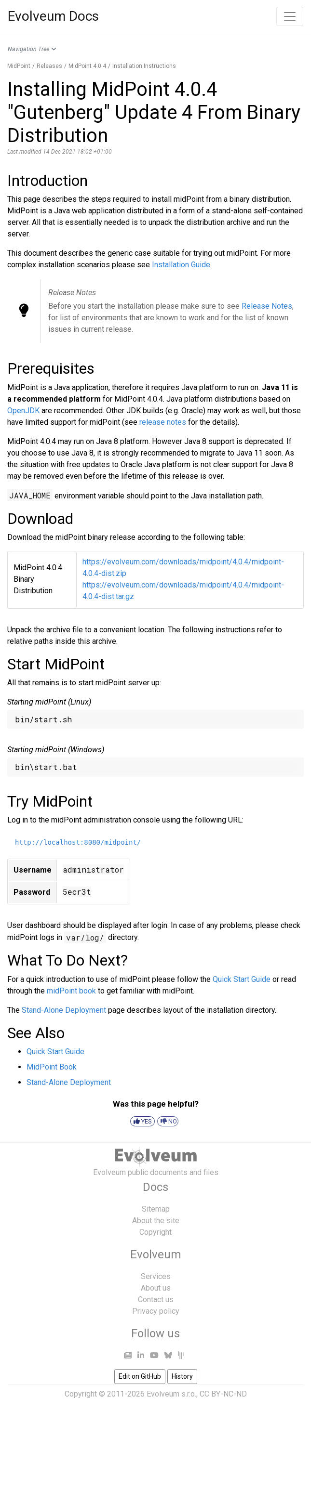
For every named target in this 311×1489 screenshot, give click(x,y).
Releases (49, 66)
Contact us (156, 1299)
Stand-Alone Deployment (64, 1010)
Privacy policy (155, 1311)
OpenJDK (23, 410)
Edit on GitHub (140, 1376)
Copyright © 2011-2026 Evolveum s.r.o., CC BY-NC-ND (156, 1393)
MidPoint (18, 66)
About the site (155, 1220)
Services (156, 1276)
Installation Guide (181, 264)
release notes (162, 422)
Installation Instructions (144, 66)
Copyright (155, 1232)
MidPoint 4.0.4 (87, 66)
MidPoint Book (52, 1066)
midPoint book (71, 990)
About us (156, 1288)
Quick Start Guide (241, 979)
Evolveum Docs (53, 16)
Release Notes (267, 306)
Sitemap (156, 1209)
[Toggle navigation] (289, 16)
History (182, 1376)
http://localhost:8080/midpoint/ (78, 842)
